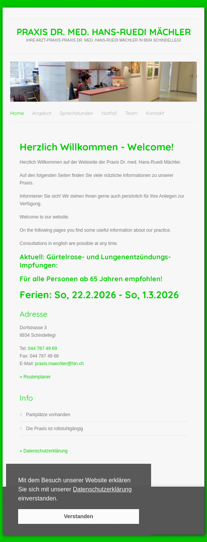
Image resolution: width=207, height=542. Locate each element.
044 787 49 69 (42, 348)
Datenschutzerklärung (102, 489)
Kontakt (155, 113)
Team (131, 113)
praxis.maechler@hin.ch (59, 363)
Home (17, 113)
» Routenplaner (35, 376)
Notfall (109, 113)
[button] (60, 499)
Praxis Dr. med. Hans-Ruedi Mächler (104, 31)
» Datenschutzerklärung (44, 451)
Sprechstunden (76, 113)
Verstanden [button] (78, 516)
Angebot (41, 113)
